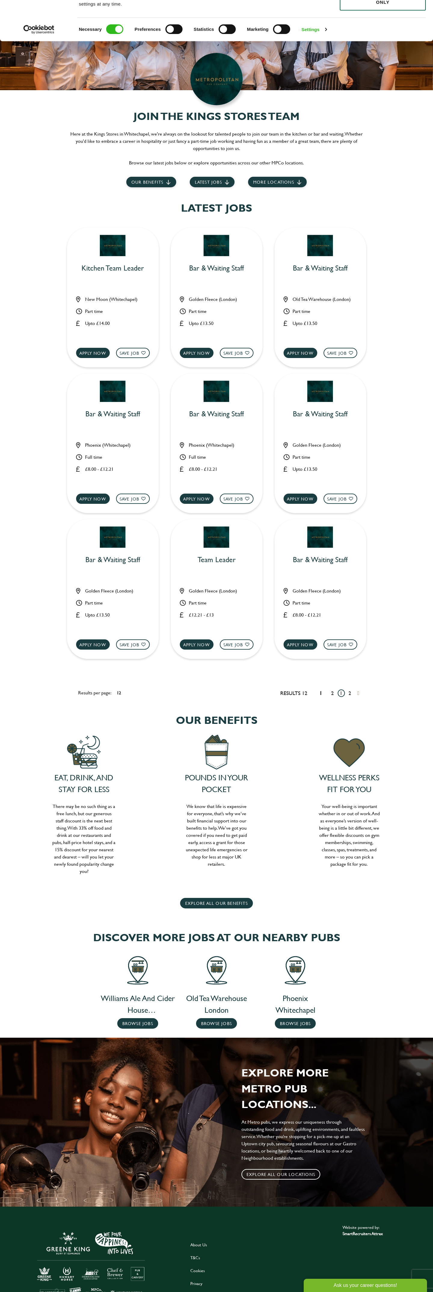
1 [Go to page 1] (341, 693)
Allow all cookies (382, 15)
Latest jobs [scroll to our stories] (208, 182)
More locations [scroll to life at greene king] (273, 182)
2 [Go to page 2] (350, 693)
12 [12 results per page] (119, 693)
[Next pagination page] (358, 693)
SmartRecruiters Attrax (362, 1233)
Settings (311, 69)
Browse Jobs (137, 1023)
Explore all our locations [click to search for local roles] (281, 1174)
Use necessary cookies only (383, 38)
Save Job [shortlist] (130, 353)
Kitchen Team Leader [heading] (112, 268)
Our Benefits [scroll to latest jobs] (147, 182)
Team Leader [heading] (217, 560)
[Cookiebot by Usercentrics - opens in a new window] (39, 69)
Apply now (92, 353)
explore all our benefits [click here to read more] (216, 903)
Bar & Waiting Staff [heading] (216, 268)
